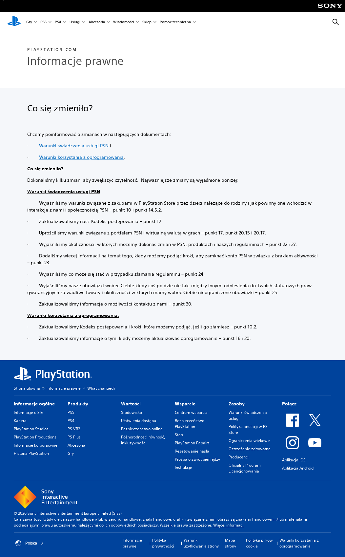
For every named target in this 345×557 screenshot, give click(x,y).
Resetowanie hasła (192, 451)
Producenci (239, 457)
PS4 (58, 22)
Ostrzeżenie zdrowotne (250, 449)
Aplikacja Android (298, 468)
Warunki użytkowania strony (201, 543)
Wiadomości (123, 22)
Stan (179, 434)
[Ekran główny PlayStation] (14, 22)
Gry (29, 22)
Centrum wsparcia (191, 412)
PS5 (43, 22)
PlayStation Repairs (192, 443)
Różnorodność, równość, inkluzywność (143, 440)
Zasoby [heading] (237, 404)
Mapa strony (230, 543)
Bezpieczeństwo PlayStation (189, 423)
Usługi (75, 22)
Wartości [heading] (131, 404)
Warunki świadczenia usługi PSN (74, 146)
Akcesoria (97, 22)
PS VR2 (74, 429)
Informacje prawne (64, 388)
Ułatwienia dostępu (138, 420)
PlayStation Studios (31, 429)
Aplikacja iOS (294, 460)
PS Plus (74, 437)
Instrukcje (183, 467)
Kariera (20, 420)
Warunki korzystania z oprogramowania (81, 157)
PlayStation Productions (35, 437)
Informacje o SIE (28, 412)
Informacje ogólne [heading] (34, 404)
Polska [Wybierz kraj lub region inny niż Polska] (29, 543)
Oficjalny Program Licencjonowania (245, 468)
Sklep (147, 22)
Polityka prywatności (163, 543)
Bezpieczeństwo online (142, 429)
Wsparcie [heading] (185, 404)
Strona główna (27, 388)
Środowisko (131, 412)
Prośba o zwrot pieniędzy (197, 459)
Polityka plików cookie (259, 543)
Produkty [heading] (78, 404)
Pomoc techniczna (175, 22)
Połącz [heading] (289, 404)
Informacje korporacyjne (35, 445)
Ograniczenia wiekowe (249, 440)
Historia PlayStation (31, 453)
